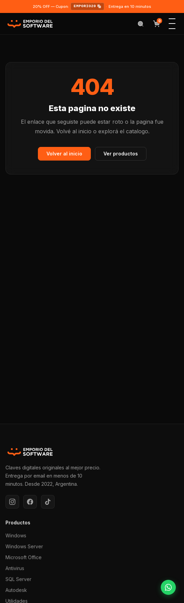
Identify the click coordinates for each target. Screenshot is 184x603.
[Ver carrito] (156, 23)
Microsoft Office (23, 558)
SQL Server (18, 580)
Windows (15, 536)
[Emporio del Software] (92, 452)
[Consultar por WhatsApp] (168, 587)
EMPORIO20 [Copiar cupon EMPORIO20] (87, 6)
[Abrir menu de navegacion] (172, 23)
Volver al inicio (64, 153)
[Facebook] (30, 502)
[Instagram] (12, 502)
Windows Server (24, 547)
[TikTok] (48, 502)
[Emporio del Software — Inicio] (30, 24)
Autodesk (16, 591)
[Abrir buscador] (140, 23)
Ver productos (120, 153)
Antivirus (14, 569)
